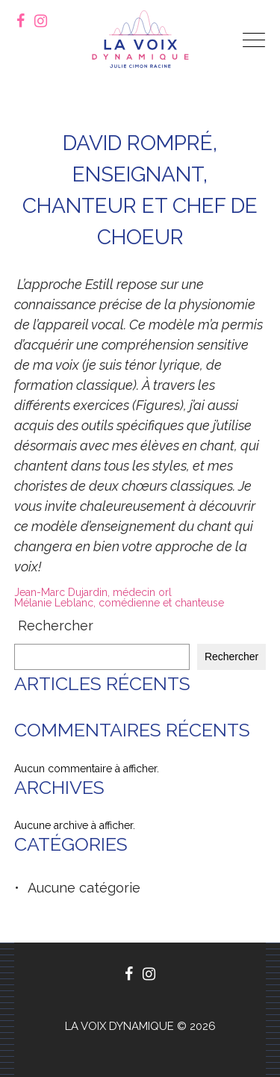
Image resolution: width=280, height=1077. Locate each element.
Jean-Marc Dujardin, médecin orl (93, 592)
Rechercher (55, 625)
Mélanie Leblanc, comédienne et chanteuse (119, 603)
